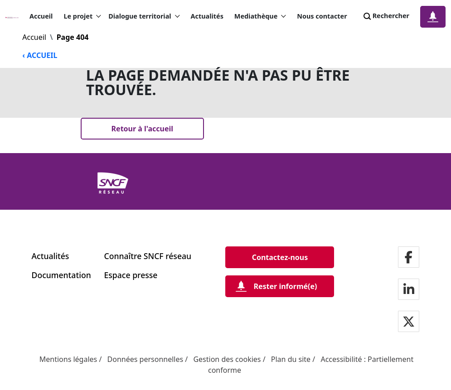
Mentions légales (68, 359)
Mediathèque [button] (260, 16)
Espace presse (131, 275)
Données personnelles (145, 359)
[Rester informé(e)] (279, 286)
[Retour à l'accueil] (142, 129)
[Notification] (433, 17)
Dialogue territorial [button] (143, 16)
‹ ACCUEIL (39, 55)
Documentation (61, 275)
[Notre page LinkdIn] (408, 289)
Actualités (207, 16)
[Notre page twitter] (409, 321)
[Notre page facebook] (408, 257)
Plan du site (290, 359)
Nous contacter (322, 16)
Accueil (41, 16)
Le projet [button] (82, 16)
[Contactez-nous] (279, 257)
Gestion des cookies (227, 359)
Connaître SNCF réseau (148, 255)
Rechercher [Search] (385, 16)
